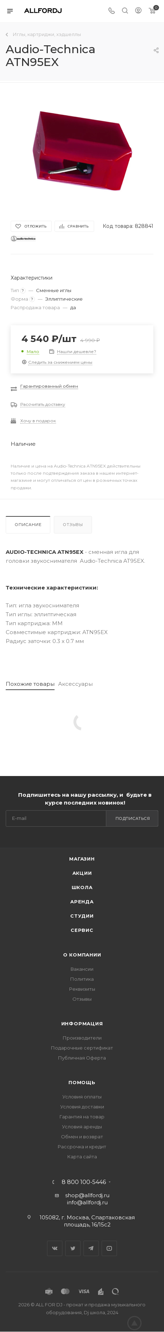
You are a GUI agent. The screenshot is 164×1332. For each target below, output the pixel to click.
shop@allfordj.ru (87, 1195)
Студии (82, 916)
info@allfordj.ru (87, 1202)
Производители (82, 1038)
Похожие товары (30, 683)
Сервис (82, 930)
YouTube (109, 1248)
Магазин (82, 859)
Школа (82, 887)
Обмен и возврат (82, 1136)
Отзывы (73, 524)
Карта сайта (82, 1156)
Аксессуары (75, 683)
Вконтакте (54, 1248)
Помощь (82, 1082)
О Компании (82, 955)
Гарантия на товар (82, 1116)
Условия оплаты (82, 1096)
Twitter (73, 1248)
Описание (28, 524)
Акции (82, 873)
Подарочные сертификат (82, 1048)
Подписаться (133, 818)
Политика (82, 979)
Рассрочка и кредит (82, 1146)
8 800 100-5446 (84, 1182)
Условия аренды (82, 1126)
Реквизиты (82, 989)
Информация (82, 1023)
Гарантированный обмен (49, 386)
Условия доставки (82, 1106)
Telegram (91, 1248)
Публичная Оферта (82, 1058)
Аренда (82, 901)
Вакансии (82, 969)
